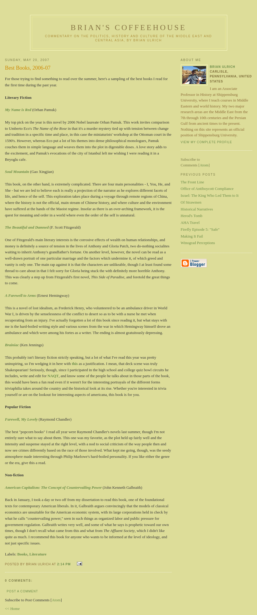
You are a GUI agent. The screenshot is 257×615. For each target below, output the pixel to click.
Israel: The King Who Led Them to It (210, 195)
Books (22, 554)
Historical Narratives (197, 209)
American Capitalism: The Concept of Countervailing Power (53, 487)
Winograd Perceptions (198, 243)
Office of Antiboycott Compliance (207, 188)
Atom (56, 600)
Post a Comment (22, 591)
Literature (37, 554)
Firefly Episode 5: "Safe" (200, 229)
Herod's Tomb (192, 215)
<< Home (12, 608)
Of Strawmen (191, 202)
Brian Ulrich (222, 66)
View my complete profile (206, 142)
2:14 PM (64, 564)
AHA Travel (190, 222)
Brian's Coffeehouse (128, 27)
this (75, 363)
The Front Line (192, 182)
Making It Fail (192, 236)
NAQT (53, 376)
